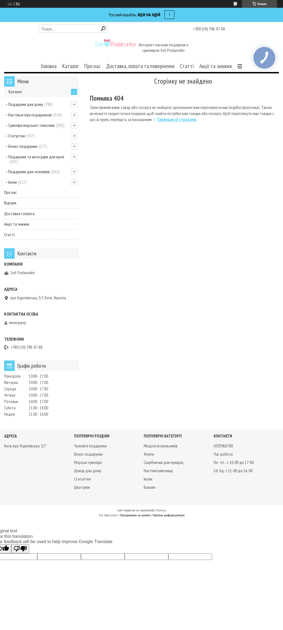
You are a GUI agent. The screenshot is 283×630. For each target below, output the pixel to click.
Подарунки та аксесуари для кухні (36, 156)
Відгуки (10, 202)
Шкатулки (82, 487)
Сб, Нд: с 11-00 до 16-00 (233, 470)
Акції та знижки (215, 66)
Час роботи (223, 454)
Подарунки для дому (25, 104)
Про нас (92, 66)
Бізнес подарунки (88, 454)
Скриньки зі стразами (176, 119)
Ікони (12, 182)
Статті (187, 66)
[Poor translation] (20, 548)
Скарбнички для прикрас (164, 462)
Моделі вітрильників (160, 446)
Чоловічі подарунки (90, 446)
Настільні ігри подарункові (30, 115)
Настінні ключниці (158, 470)
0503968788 (223, 446)
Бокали (149, 487)
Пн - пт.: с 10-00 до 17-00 (234, 462)
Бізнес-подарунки (22, 146)
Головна (49, 66)
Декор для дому (87, 470)
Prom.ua (161, 510)
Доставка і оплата (19, 213)
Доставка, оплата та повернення (140, 66)
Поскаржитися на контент (135, 515)
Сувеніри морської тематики (31, 125)
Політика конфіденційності (169, 515)
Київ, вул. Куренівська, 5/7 (25, 446)
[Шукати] (103, 29)
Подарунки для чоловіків (29, 171)
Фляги (149, 454)
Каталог (70, 66)
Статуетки (16, 135)
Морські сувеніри (88, 462)
